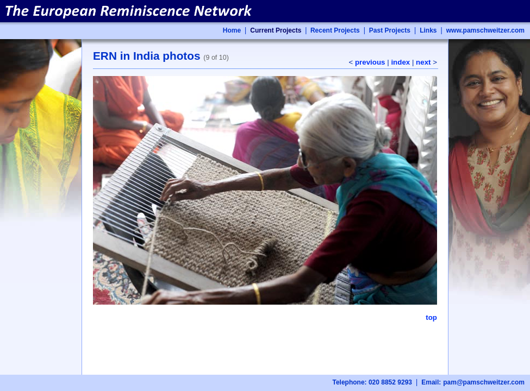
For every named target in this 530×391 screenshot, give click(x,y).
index (400, 62)
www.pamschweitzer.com (485, 30)
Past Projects (389, 30)
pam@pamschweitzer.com (484, 382)
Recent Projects (334, 30)
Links (428, 30)
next (423, 62)
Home (232, 30)
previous (370, 62)
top (431, 317)
